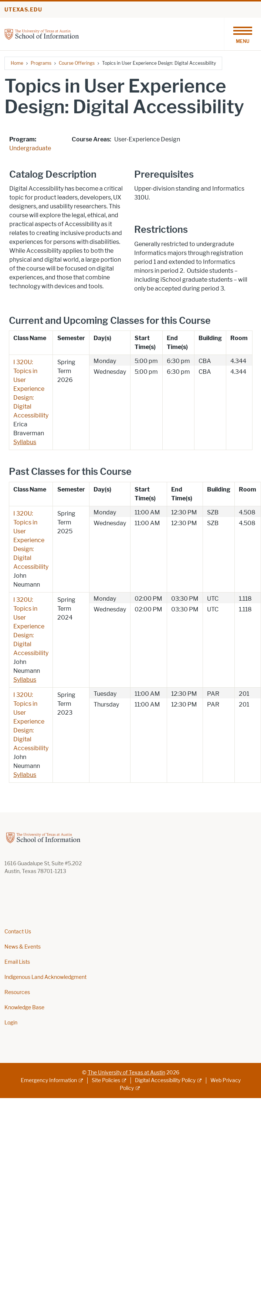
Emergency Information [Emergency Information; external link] (49, 1080)
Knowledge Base (24, 1007)
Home (17, 63)
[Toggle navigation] (242, 34)
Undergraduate (30, 148)
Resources (17, 992)
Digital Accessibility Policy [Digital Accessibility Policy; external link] (165, 1080)
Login (10, 1023)
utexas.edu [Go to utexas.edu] (23, 10)
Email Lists (17, 962)
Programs (41, 63)
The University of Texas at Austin (126, 1073)
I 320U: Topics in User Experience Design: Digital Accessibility (30, 389)
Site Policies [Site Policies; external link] (106, 1080)
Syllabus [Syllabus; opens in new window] (24, 442)
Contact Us (17, 932)
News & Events (22, 947)
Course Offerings (77, 63)
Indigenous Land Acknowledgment (45, 977)
